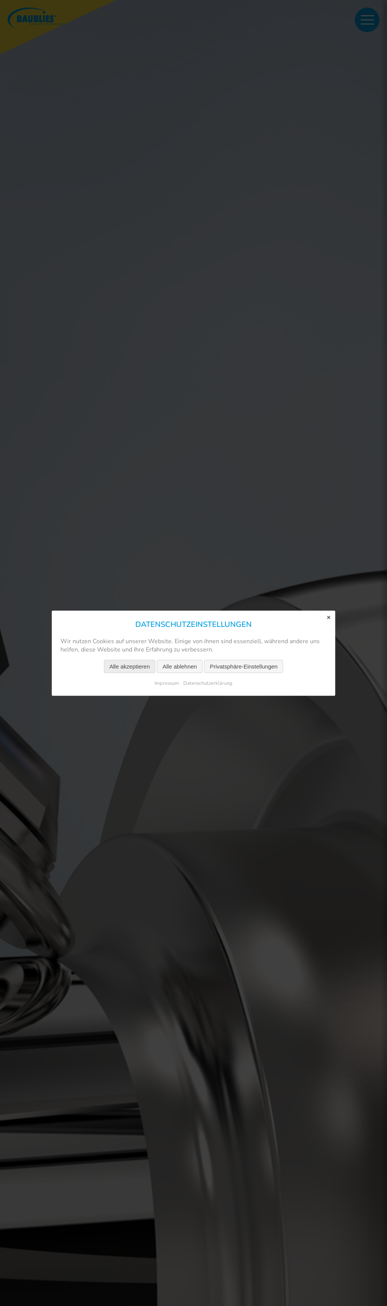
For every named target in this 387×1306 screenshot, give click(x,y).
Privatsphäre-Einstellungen (243, 666)
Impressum (167, 682)
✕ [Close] (329, 617)
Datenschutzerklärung (207, 682)
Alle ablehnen (180, 666)
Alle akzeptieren (130, 666)
